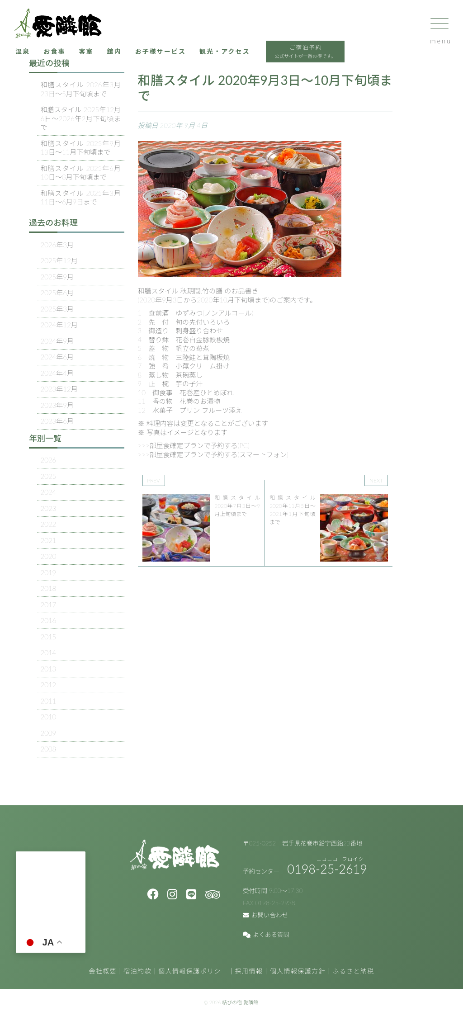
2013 (49, 669)
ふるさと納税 (353, 971)
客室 (99, 59)
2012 (49, 684)
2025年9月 (57, 277)
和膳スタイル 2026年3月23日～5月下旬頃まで (81, 89)
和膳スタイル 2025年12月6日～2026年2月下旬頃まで (81, 118)
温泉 (33, 59)
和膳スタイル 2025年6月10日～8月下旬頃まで (81, 172)
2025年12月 (59, 260)
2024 (49, 492)
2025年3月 (57, 309)
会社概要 (103, 971)
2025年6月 (57, 292)
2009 (49, 733)
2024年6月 (57, 357)
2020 (49, 556)
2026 (49, 460)
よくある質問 (266, 934)
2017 (49, 604)
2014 (49, 652)
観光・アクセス (244, 59)
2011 (49, 701)
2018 (49, 588)
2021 (49, 540)
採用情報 (249, 971)
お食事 (66, 59)
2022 (49, 524)
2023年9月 (57, 405)
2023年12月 (59, 389)
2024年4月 (57, 373)
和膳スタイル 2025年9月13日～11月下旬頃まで (81, 147)
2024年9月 (57, 341)
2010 (49, 717)
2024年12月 (59, 325)
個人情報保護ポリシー (193, 971)
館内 (128, 59)
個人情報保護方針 (298, 971)
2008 (49, 749)
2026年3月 (57, 245)
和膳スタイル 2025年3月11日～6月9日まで (81, 197)
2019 (49, 572)
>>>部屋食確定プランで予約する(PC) (194, 445)
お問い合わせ (265, 915)
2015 (49, 637)
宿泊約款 (137, 971)
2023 (49, 508)
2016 (49, 620)
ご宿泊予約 (330, 60)
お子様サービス (176, 59)
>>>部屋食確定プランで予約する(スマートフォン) (213, 454)
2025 (49, 476)
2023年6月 (57, 421)
